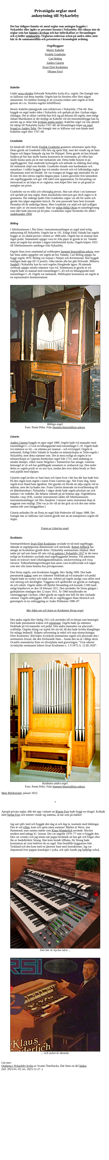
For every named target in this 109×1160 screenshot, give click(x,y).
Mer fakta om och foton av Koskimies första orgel (54, 610)
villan (26, 827)
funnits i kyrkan (39, 32)
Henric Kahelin (55, 50)
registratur (55, 622)
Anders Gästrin (55, 62)
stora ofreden (25, 93)
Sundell (14, 264)
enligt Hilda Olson (66, 207)
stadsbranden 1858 (21, 214)
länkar (82, 1065)
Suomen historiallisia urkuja (77, 251)
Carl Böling (55, 58)
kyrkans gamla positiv (50, 121)
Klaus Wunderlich (62, 830)
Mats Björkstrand (11, 793)
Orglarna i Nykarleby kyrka (17, 1065)
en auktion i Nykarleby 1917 (67, 553)
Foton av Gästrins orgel (55, 528)
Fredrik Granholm (55, 54)
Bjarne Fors (55, 71)
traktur (28, 575)
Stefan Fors (13, 814)
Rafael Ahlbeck (80, 546)
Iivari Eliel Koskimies (55, 67)
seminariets (33, 35)
